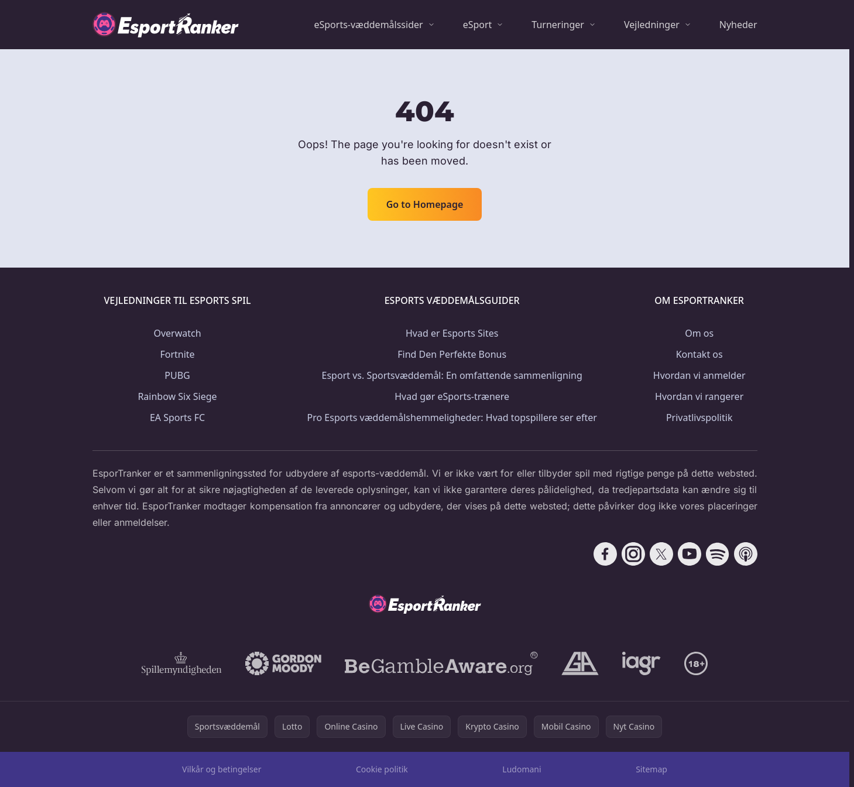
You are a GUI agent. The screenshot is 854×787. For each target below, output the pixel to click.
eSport (477, 24)
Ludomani (521, 769)
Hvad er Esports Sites (452, 333)
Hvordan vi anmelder (699, 375)
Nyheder (738, 24)
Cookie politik (382, 769)
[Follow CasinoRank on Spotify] (717, 554)
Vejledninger (652, 24)
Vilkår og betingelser (221, 769)
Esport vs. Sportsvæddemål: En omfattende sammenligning (452, 375)
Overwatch (177, 333)
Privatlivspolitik (699, 417)
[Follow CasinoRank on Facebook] (605, 554)
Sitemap (651, 769)
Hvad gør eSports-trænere (452, 396)
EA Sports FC (177, 417)
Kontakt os (699, 354)
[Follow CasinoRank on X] (661, 554)
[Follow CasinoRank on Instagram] (633, 554)
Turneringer (557, 24)
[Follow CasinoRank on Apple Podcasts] (745, 554)
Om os (699, 333)
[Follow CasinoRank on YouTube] (689, 554)
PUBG (177, 375)
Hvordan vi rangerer (699, 396)
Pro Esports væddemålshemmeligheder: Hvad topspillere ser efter (452, 417)
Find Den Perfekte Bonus (451, 354)
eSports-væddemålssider (368, 24)
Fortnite (177, 354)
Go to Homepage (425, 204)
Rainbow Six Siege (177, 396)
